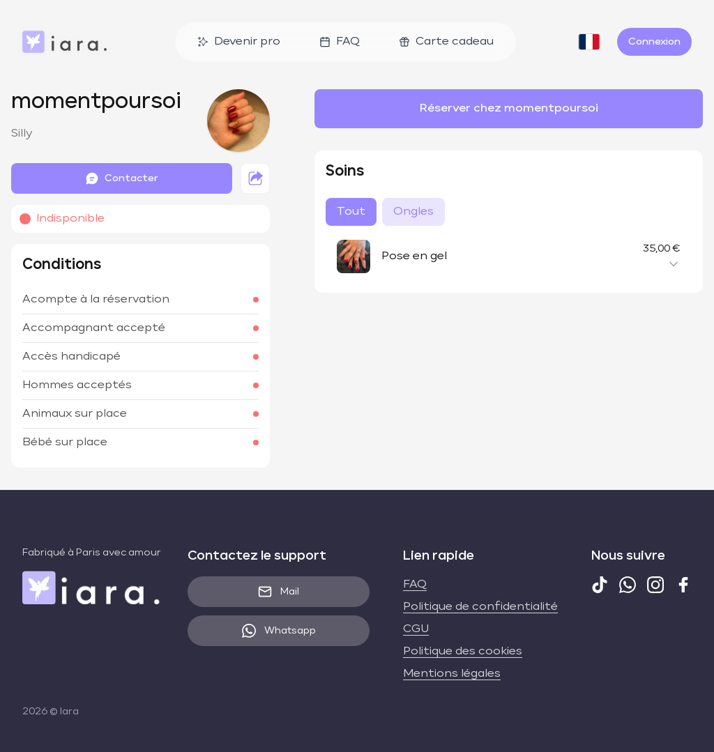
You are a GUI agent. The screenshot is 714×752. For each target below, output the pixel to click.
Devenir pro (238, 41)
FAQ (339, 41)
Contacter (121, 178)
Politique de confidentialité (480, 607)
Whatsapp (279, 631)
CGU (416, 629)
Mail (278, 592)
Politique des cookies (462, 651)
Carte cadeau (446, 41)
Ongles (413, 211)
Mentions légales (452, 674)
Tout (351, 211)
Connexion (654, 42)
